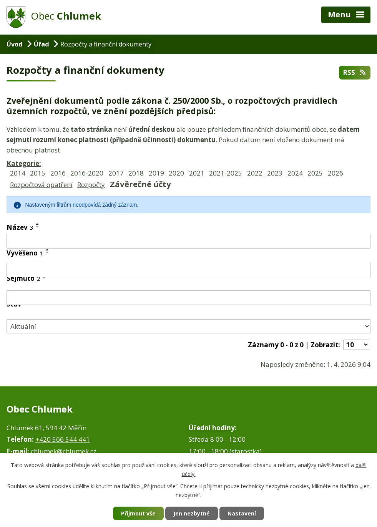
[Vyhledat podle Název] (188, 241)
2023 (274, 173)
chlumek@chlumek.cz (63, 451)
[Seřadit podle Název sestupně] (37, 227)
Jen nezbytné (191, 513)
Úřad (41, 44)
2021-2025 (225, 173)
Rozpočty (91, 184)
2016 (58, 173)
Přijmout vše (138, 513)
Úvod (15, 44)
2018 (136, 173)
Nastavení (242, 513)
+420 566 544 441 (62, 439)
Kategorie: (24, 163)
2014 (17, 173)
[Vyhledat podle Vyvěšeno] (188, 270)
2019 (156, 173)
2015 (37, 173)
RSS (355, 72)
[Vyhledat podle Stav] (188, 326)
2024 (295, 173)
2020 (176, 173)
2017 (116, 173)
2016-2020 (86, 173)
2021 (196, 173)
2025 (315, 173)
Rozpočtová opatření (41, 184)
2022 (254, 173)
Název (20, 227)
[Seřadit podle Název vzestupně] (37, 223)
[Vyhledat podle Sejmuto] (188, 297)
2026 (335, 173)
